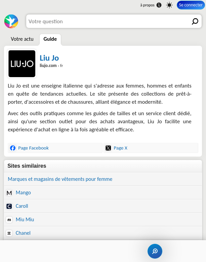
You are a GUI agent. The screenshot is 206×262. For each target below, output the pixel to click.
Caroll (17, 206)
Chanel (18, 233)
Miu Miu (20, 219)
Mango (18, 192)
